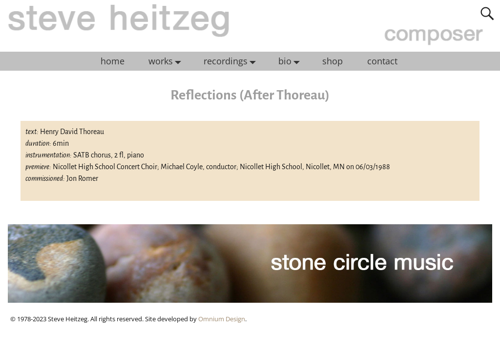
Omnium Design (221, 318)
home (113, 61)
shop (332, 61)
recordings (232, 61)
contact (382, 61)
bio (291, 61)
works (167, 61)
